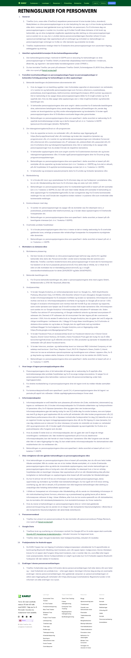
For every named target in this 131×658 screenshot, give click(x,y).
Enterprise (77, 3)
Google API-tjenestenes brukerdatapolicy (43, 534)
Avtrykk (101, 616)
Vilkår (101, 613)
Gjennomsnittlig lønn (87, 601)
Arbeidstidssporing (49, 635)
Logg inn (95, 3)
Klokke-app (46, 629)
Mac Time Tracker (48, 609)
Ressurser (57, 3)
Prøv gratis (112, 3)
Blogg (82, 598)
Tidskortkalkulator (86, 629)
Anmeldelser (103, 622)
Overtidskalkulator (86, 626)
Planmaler (84, 612)
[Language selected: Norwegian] (28, 621)
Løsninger (46, 3)
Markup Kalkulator (86, 623)
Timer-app (46, 626)
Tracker (86, 3)
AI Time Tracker (48, 603)
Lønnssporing (47, 620)
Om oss (101, 598)
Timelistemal (85, 604)
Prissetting (68, 3)
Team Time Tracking (68, 598)
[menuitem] (50, 599)
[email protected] (49, 70)
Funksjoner (35, 3)
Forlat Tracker (47, 643)
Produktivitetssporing (49, 606)
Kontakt (101, 601)
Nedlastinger (103, 607)
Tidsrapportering (48, 632)
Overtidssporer (47, 646)
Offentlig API (103, 610)
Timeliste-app (47, 623)
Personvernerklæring (105, 619)
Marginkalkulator (86, 620)
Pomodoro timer (86, 632)
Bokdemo (103, 3)
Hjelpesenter (103, 604)
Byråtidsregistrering (68, 617)
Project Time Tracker (49, 617)
